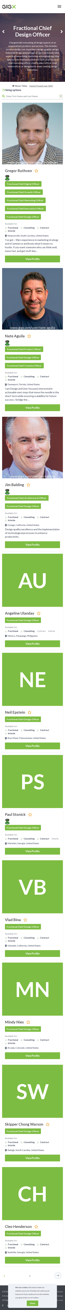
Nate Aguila (15, 336)
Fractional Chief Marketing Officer (25, 200)
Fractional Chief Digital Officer (23, 184)
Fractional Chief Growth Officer (24, 192)
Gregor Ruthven (18, 170)
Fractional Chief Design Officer (23, 216)
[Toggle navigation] (59, 6)
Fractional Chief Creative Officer (24, 365)
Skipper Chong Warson (24, 1124)
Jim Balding (14, 484)
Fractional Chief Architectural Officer (26, 498)
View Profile (32, 259)
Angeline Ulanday (19, 613)
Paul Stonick (15, 814)
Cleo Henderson (18, 1226)
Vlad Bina (13, 919)
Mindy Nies (14, 1022)
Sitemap (59, 1296)
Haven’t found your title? (41, 85)
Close (32, 1303)
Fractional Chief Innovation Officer (25, 208)
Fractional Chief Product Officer (24, 349)
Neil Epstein (15, 712)
